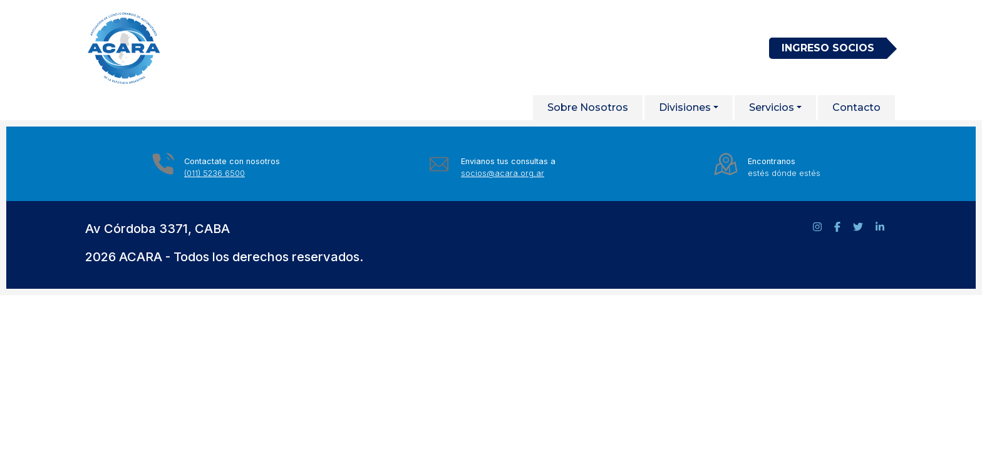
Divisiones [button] (685, 107)
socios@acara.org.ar (502, 173)
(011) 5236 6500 (214, 173)
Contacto (856, 107)
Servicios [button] (771, 107)
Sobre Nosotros (587, 107)
